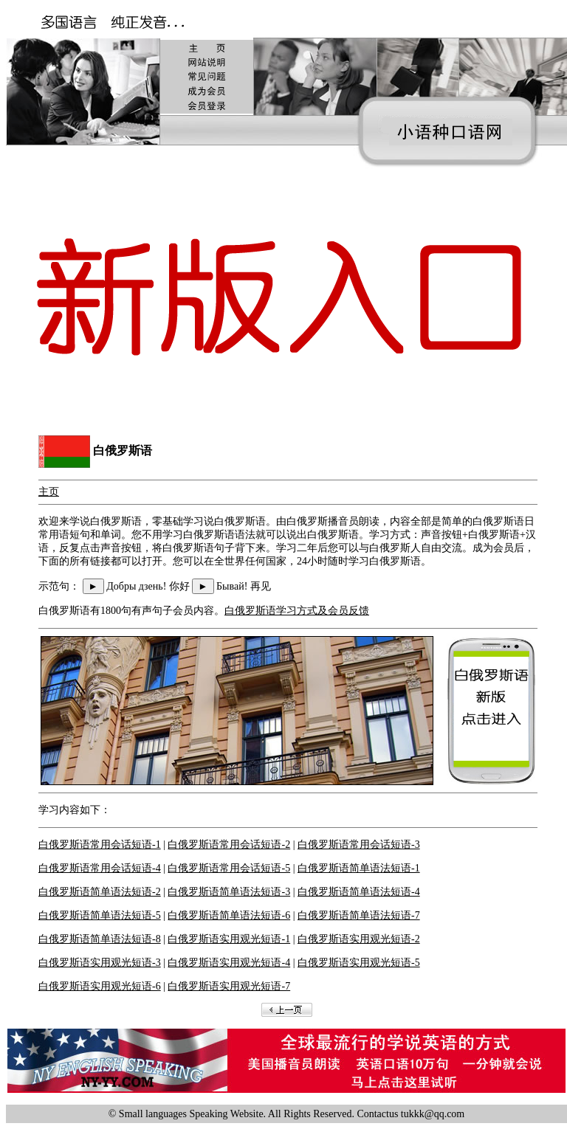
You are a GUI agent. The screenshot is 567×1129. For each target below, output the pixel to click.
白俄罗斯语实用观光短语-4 (229, 962)
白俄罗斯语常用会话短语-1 (99, 844)
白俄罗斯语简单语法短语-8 (99, 939)
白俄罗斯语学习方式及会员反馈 (296, 610)
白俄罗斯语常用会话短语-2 (229, 844)
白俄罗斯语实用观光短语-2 (359, 939)
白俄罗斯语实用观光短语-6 (99, 986)
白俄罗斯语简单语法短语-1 (359, 868)
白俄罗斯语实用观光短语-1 (229, 939)
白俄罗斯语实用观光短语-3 (99, 962)
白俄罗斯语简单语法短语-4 (359, 891)
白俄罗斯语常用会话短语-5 (229, 868)
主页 (48, 491)
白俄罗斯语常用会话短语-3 (359, 844)
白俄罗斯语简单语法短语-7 (359, 915)
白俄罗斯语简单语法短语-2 (99, 891)
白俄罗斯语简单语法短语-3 (229, 891)
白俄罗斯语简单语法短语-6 (229, 915)
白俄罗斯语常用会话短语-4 (99, 868)
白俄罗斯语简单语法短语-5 (99, 915)
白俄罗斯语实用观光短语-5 (359, 962)
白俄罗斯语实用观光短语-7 (229, 986)
